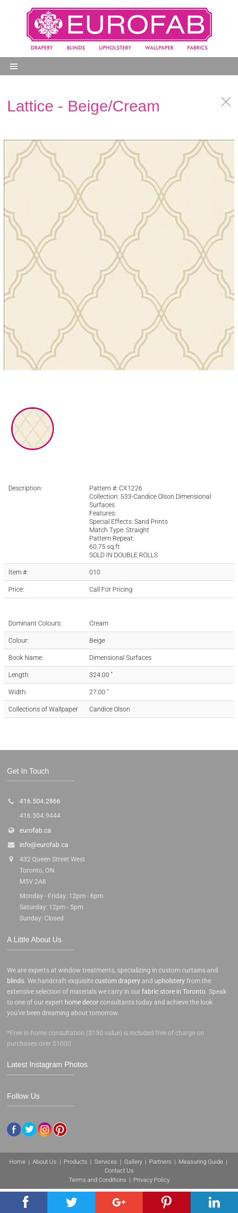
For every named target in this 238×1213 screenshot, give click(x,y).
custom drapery (117, 981)
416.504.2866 (40, 801)
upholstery (169, 981)
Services (105, 1161)
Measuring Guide (200, 1161)
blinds (15, 981)
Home (17, 1161)
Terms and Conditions (97, 1179)
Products (75, 1161)
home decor (82, 1002)
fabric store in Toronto (173, 992)
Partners (160, 1161)
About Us (45, 1161)
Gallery (133, 1161)
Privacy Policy (151, 1179)
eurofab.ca (35, 831)
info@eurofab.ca (44, 845)
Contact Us (119, 1170)
